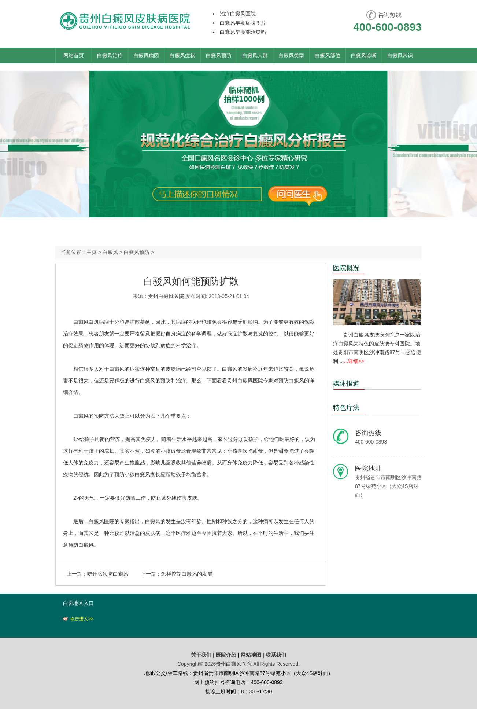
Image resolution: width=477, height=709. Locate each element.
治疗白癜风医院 (238, 13)
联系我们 (276, 655)
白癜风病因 (146, 55)
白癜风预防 (219, 55)
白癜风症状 (182, 55)
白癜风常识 (400, 55)
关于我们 (201, 655)
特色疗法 (346, 407)
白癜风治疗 (110, 55)
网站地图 (251, 655)
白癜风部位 (327, 55)
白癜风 (110, 252)
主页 (91, 252)
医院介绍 (227, 655)
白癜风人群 (255, 55)
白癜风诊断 (364, 55)
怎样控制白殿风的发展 (186, 574)
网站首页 (73, 55)
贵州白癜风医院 (166, 296)
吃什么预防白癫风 (107, 574)
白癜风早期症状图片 (243, 23)
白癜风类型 (291, 55)
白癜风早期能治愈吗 (243, 32)
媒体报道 (346, 383)
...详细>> (354, 361)
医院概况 (346, 268)
